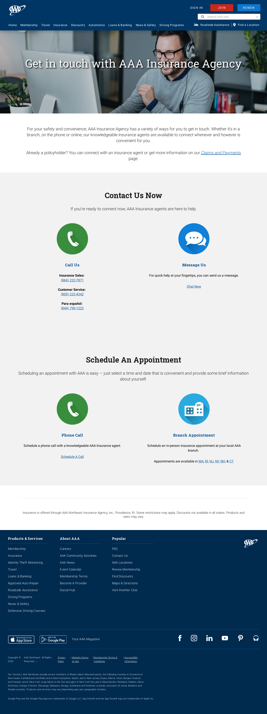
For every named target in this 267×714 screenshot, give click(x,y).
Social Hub (67, 590)
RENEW (249, 7)
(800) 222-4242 (72, 294)
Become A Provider (73, 583)
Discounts (78, 25)
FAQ (115, 549)
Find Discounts (122, 576)
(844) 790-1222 (72, 308)
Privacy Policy (61, 659)
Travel (45, 25)
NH (222, 461)
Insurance (60, 25)
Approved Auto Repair (23, 583)
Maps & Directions (125, 583)
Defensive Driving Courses (26, 611)
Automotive (97, 25)
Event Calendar (70, 569)
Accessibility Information (131, 659)
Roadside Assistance (214, 24)
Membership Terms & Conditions (105, 659)
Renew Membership (126, 569)
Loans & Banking (120, 25)
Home (13, 25)
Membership (29, 25)
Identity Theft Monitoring (25, 562)
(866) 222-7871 (72, 280)
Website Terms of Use (80, 659)
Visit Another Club (124, 590)
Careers (65, 549)
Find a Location (248, 24)
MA (201, 461)
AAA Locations (122, 562)
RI (206, 461)
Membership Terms (74, 576)
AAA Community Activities (78, 556)
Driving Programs (172, 25)
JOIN (222, 7)
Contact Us (120, 556)
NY (217, 461)
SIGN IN (196, 7)
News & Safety (146, 25)
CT (231, 461)
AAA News (67, 562)
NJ (211, 461)
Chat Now (194, 286)
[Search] (202, 17)
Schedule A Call (72, 457)
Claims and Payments (221, 152)
